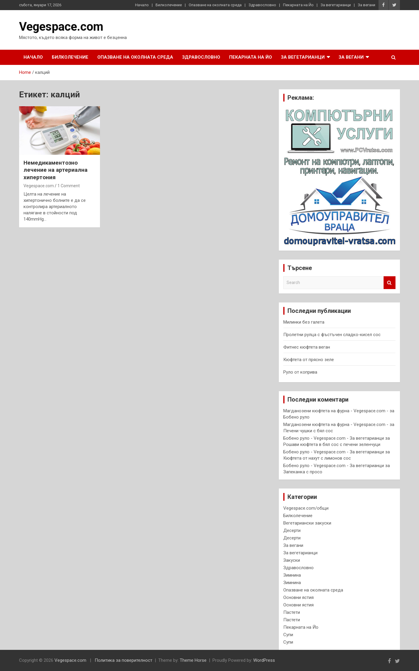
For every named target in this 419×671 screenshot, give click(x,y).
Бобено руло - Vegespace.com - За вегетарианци (333, 438)
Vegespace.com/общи (306, 508)
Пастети (291, 612)
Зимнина (292, 575)
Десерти (292, 530)
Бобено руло (296, 417)
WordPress (264, 660)
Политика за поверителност (123, 660)
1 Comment (68, 185)
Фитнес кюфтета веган (306, 347)
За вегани (366, 5)
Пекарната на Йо (298, 5)
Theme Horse (193, 660)
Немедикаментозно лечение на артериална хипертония (55, 170)
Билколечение (169, 5)
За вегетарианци (335, 5)
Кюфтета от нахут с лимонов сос (317, 458)
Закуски (291, 560)
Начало (142, 5)
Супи (288, 634)
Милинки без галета (303, 322)
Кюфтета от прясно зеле (308, 359)
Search (389, 282)
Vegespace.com (61, 27)
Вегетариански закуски (307, 523)
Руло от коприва (300, 372)
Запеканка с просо (302, 472)
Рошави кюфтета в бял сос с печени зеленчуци (331, 444)
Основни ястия (298, 597)
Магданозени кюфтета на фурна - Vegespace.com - (335, 410)
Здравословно (262, 5)
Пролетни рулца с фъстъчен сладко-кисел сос (332, 334)
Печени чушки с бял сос (308, 430)
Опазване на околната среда (215, 5)
